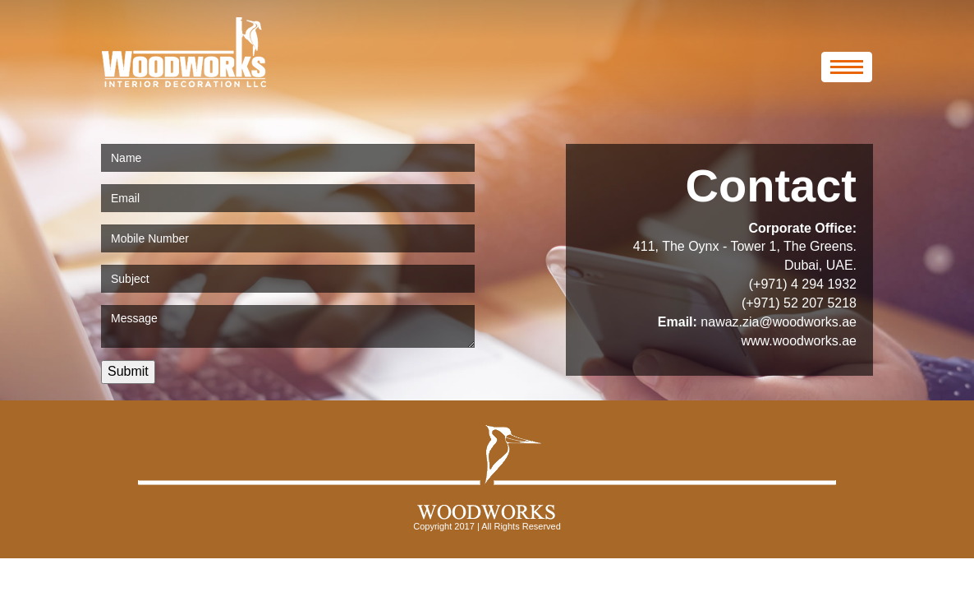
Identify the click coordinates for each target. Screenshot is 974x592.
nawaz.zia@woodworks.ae (779, 322)
